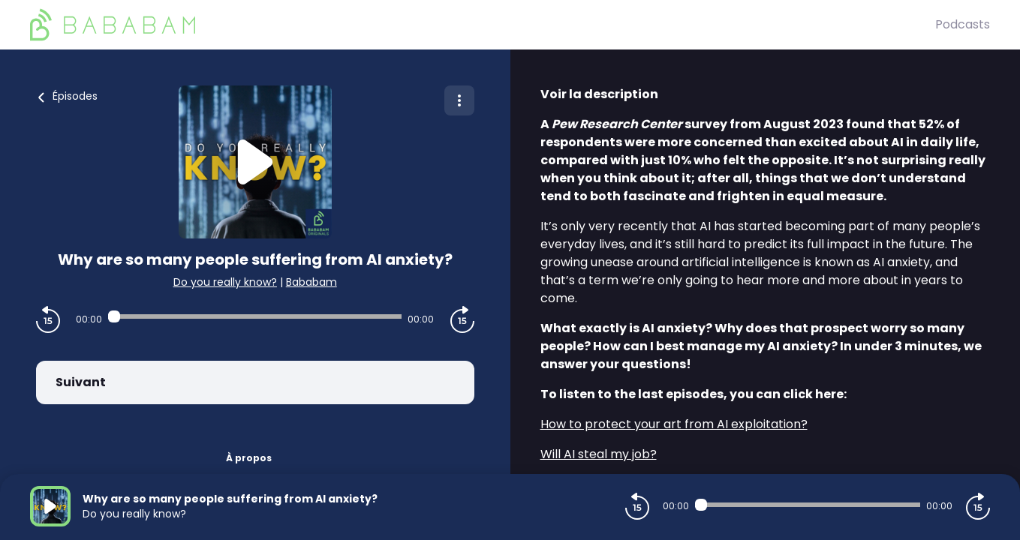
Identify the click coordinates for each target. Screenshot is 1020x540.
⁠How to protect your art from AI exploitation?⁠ (674, 424)
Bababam (311, 282)
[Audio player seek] (255, 317)
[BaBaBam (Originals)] (482, 25)
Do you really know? (225, 282)
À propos (249, 458)
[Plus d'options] (459, 101)
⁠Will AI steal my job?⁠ (598, 454)
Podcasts (962, 24)
